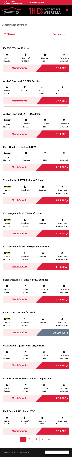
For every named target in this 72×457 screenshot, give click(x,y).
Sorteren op (60, 34)
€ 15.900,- (62, 166)
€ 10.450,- (62, 233)
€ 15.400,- (62, 266)
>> (49, 439)
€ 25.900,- (62, 299)
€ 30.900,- (62, 67)
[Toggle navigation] (67, 10)
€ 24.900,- (62, 199)
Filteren (9, 34)
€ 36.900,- (62, 397)
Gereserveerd (60, 332)
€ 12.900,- (62, 100)
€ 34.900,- (62, 133)
